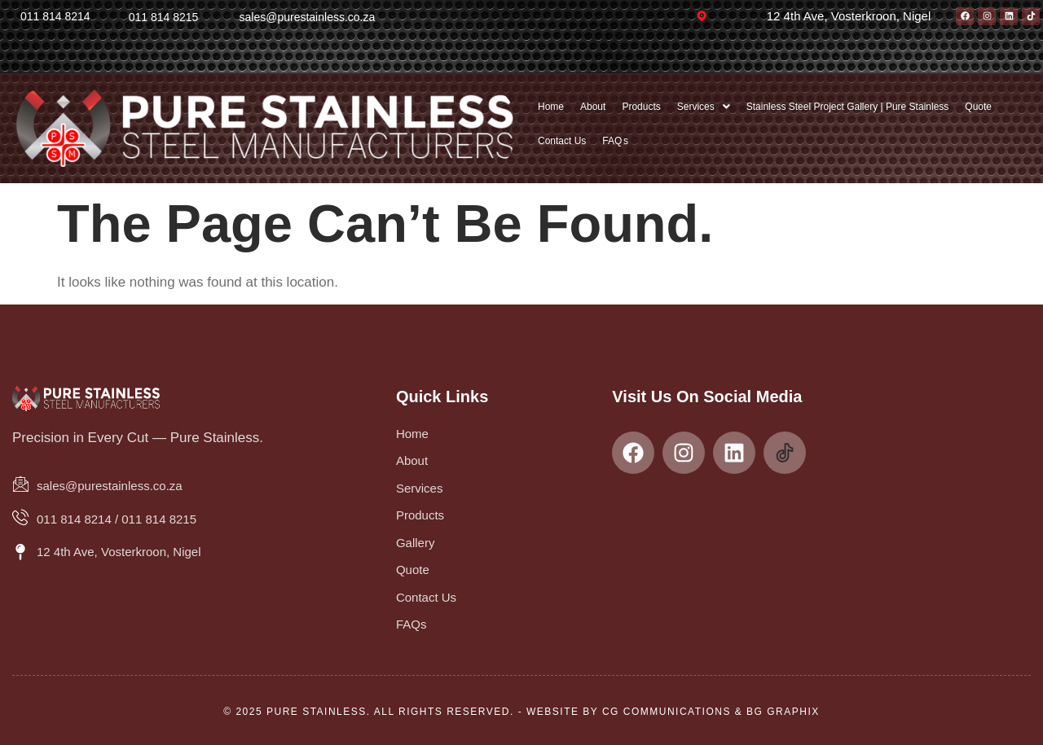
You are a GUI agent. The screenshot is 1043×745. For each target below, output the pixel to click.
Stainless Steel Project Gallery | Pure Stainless (847, 106)
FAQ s (615, 141)
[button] (703, 107)
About (592, 106)
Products (641, 106)
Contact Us (562, 141)
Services (703, 106)
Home (551, 106)
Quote (978, 106)
